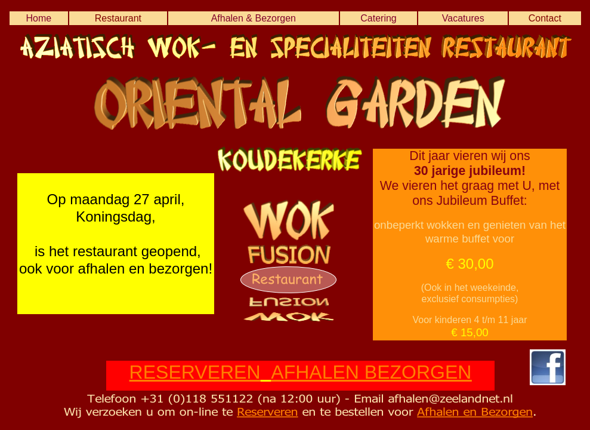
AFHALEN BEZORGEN (371, 372)
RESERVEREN (195, 372)
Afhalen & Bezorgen (253, 18)
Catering (378, 18)
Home (38, 18)
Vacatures (463, 18)
